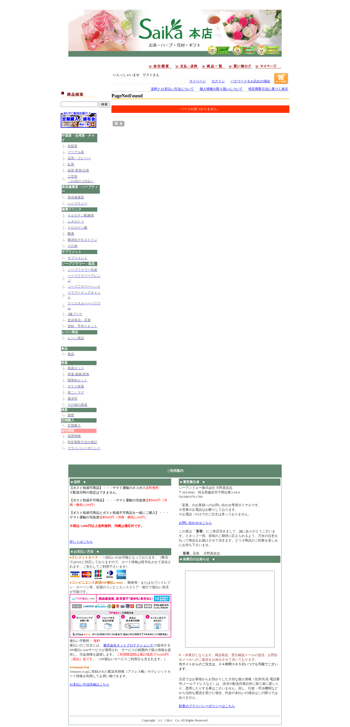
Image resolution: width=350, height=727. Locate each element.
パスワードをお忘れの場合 (250, 81)
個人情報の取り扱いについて (221, 89)
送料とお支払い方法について (172, 89)
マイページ (197, 81)
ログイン (218, 81)
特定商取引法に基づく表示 (268, 89)
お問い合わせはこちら (195, 523)
